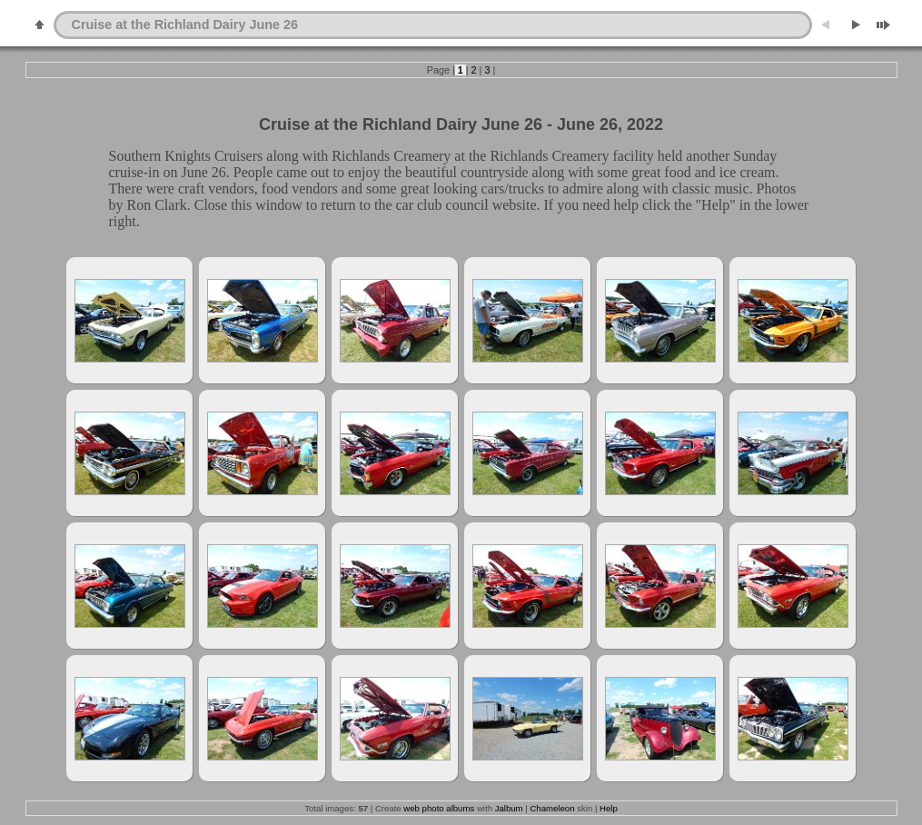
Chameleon (552, 808)
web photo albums (438, 808)
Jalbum (509, 808)
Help (609, 808)
